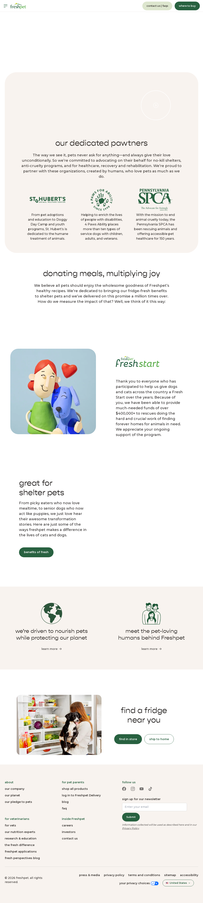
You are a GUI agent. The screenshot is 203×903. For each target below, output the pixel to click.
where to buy (187, 5)
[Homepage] (18, 6)
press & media (89, 875)
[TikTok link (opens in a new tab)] (150, 789)
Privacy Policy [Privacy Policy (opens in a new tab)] (130, 828)
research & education (20, 838)
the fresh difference (19, 845)
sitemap (170, 875)
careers (67, 825)
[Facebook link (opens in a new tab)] (124, 789)
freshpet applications (21, 851)
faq (64, 808)
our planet (12, 795)
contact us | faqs (157, 5)
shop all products (75, 789)
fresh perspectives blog (22, 858)
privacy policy (114, 875)
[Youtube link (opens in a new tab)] (142, 789)
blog (65, 802)
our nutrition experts (20, 832)
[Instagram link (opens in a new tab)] (133, 789)
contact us (70, 838)
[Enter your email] (154, 807)
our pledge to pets (18, 802)
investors (69, 832)
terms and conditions (144, 875)
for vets (10, 825)
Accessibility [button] (189, 875)
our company (14, 789)
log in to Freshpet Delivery (81, 795)
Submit (131, 817)
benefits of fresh (36, 552)
